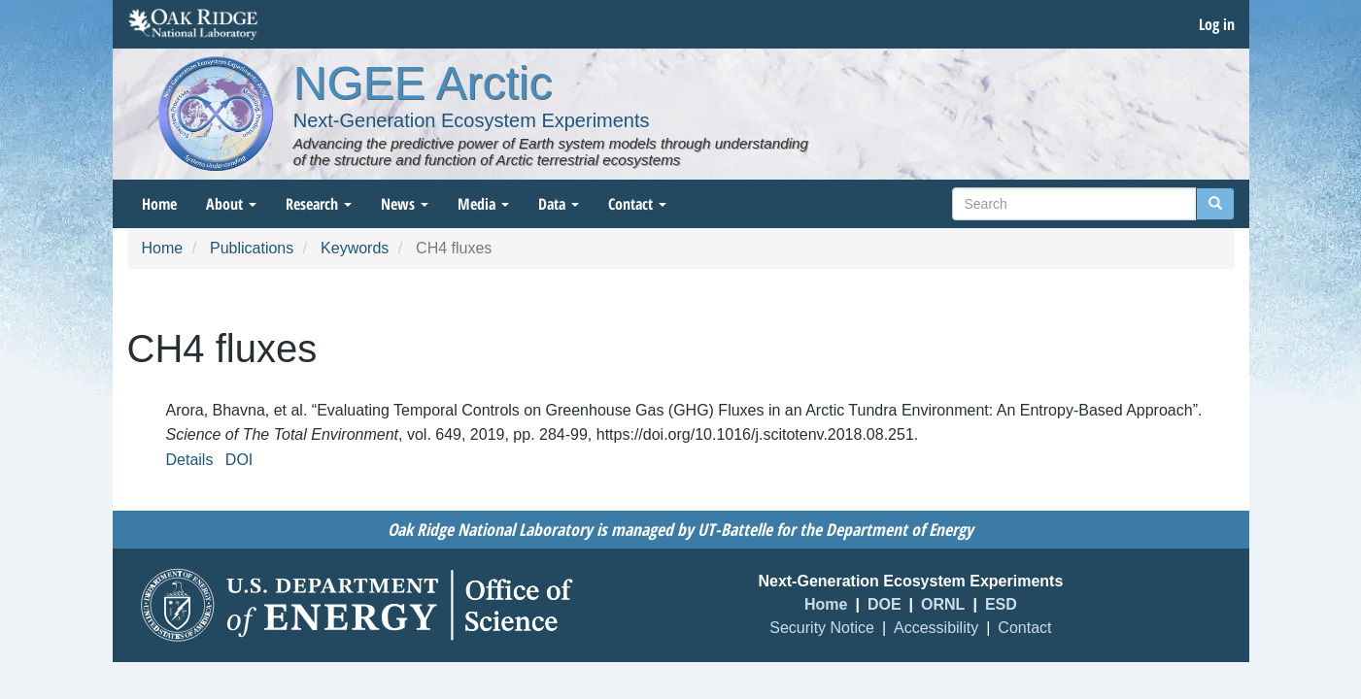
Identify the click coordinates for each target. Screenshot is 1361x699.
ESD (1001, 604)
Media (483, 204)
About (231, 204)
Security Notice (821, 627)
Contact (637, 204)
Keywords (355, 248)
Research (319, 204)
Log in (1217, 24)
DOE (885, 604)
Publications (251, 248)
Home (159, 204)
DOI (239, 459)
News (404, 204)
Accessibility (936, 627)
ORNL (943, 604)
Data (558, 204)
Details (190, 459)
